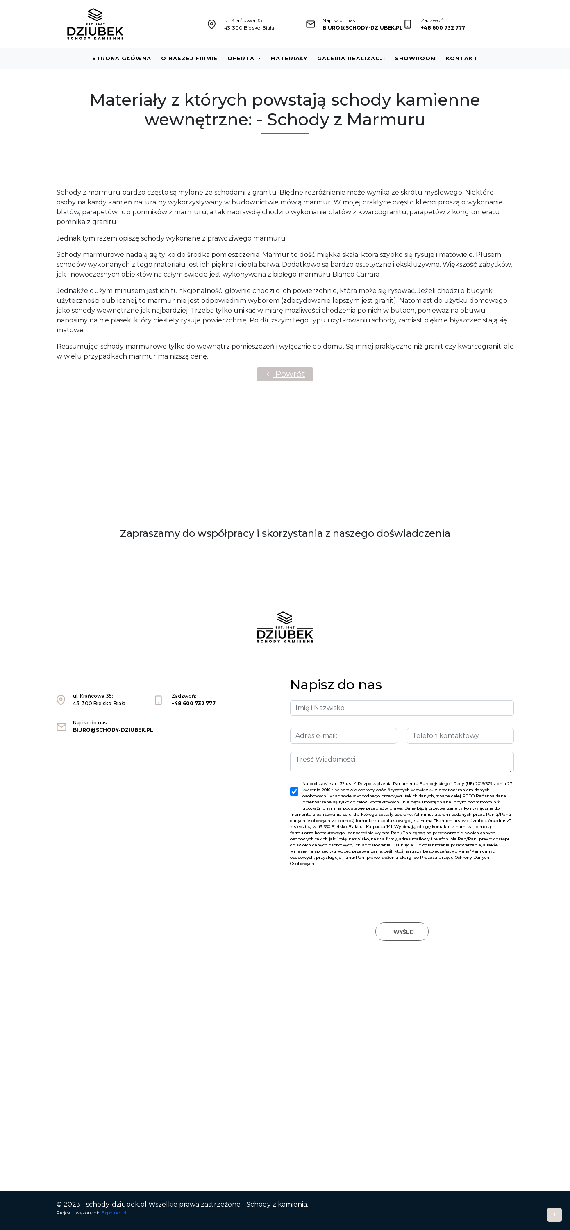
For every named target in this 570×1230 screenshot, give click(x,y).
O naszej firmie (189, 58)
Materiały (288, 58)
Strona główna (121, 58)
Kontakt (462, 58)
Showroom (415, 58)
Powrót (285, 374)
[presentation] (402, 887)
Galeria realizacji (351, 58)
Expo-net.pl (114, 1213)
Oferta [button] (242, 58)
